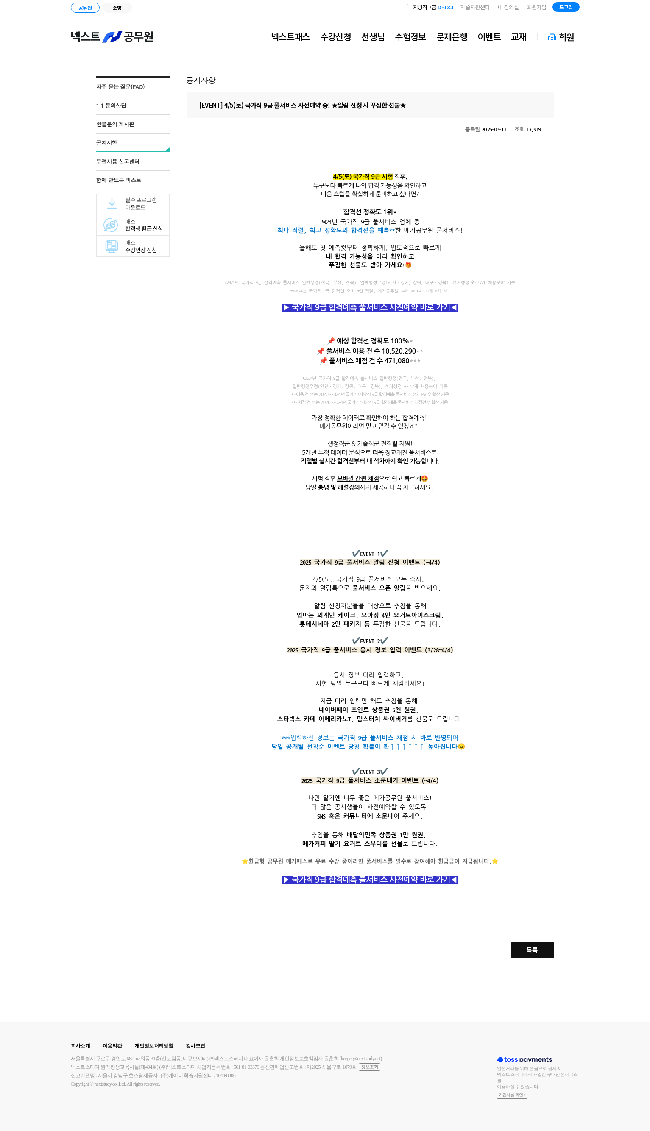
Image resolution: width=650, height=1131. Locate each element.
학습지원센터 (474, 7)
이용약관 (112, 1046)
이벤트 (489, 36)
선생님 (373, 36)
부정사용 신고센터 (118, 161)
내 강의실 (508, 7)
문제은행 (451, 36)
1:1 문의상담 (111, 105)
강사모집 (195, 1046)
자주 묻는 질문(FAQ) (120, 87)
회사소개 (80, 1046)
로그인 (565, 6)
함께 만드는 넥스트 (118, 180)
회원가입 (536, 7)
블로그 (598, 8)
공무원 (85, 7)
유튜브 (623, 8)
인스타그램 (611, 8)
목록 (532, 949)
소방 (117, 7)
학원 (567, 37)
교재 (519, 36)
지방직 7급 (433, 7)
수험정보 (410, 36)
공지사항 (106, 143)
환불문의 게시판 (115, 124)
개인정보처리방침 (153, 1046)
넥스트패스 (290, 36)
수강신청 (335, 36)
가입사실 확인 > (512, 1094)
